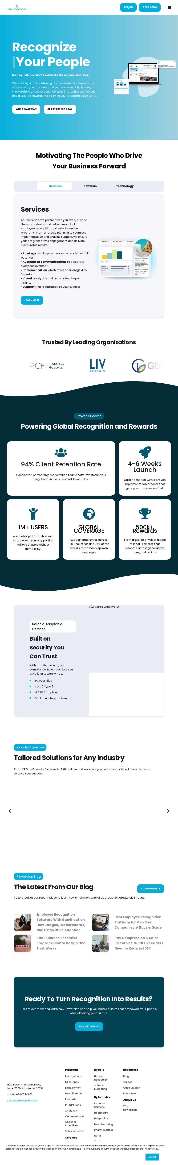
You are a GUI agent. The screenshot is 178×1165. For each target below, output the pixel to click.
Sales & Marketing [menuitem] (100, 1087)
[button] (10, 811)
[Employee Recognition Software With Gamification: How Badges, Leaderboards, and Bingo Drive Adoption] (50, 922)
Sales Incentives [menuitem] (75, 1131)
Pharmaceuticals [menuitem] (105, 1130)
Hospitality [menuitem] (101, 1118)
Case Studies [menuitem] (131, 1087)
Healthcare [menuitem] (101, 1112)
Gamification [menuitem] (73, 1093)
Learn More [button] (32, 300)
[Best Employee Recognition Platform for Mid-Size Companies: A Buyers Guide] (128, 922)
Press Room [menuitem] (130, 1093)
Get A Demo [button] (150, 7)
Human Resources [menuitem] (101, 1078)
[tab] (54, 186)
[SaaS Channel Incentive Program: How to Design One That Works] (50, 943)
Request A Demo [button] (89, 1026)
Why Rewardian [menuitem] (130, 1108)
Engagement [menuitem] (73, 1087)
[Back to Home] (17, 7)
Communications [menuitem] (76, 1116)
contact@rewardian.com (22, 1100)
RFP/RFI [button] (128, 7)
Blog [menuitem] (126, 1076)
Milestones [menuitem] (72, 1082)
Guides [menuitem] (127, 1082)
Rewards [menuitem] (70, 1099)
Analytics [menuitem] (71, 1110)
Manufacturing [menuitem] (103, 1124)
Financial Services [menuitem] (99, 1105)
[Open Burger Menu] (169, 7)
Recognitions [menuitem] (73, 1076)
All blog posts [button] (150, 888)
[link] (38, 811)
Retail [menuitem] (97, 1135)
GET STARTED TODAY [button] (59, 109)
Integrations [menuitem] (73, 1105)
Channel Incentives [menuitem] (71, 1123)
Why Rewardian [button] (26, 109)
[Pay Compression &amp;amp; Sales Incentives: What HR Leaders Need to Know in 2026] (128, 943)
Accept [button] (152, 1156)
